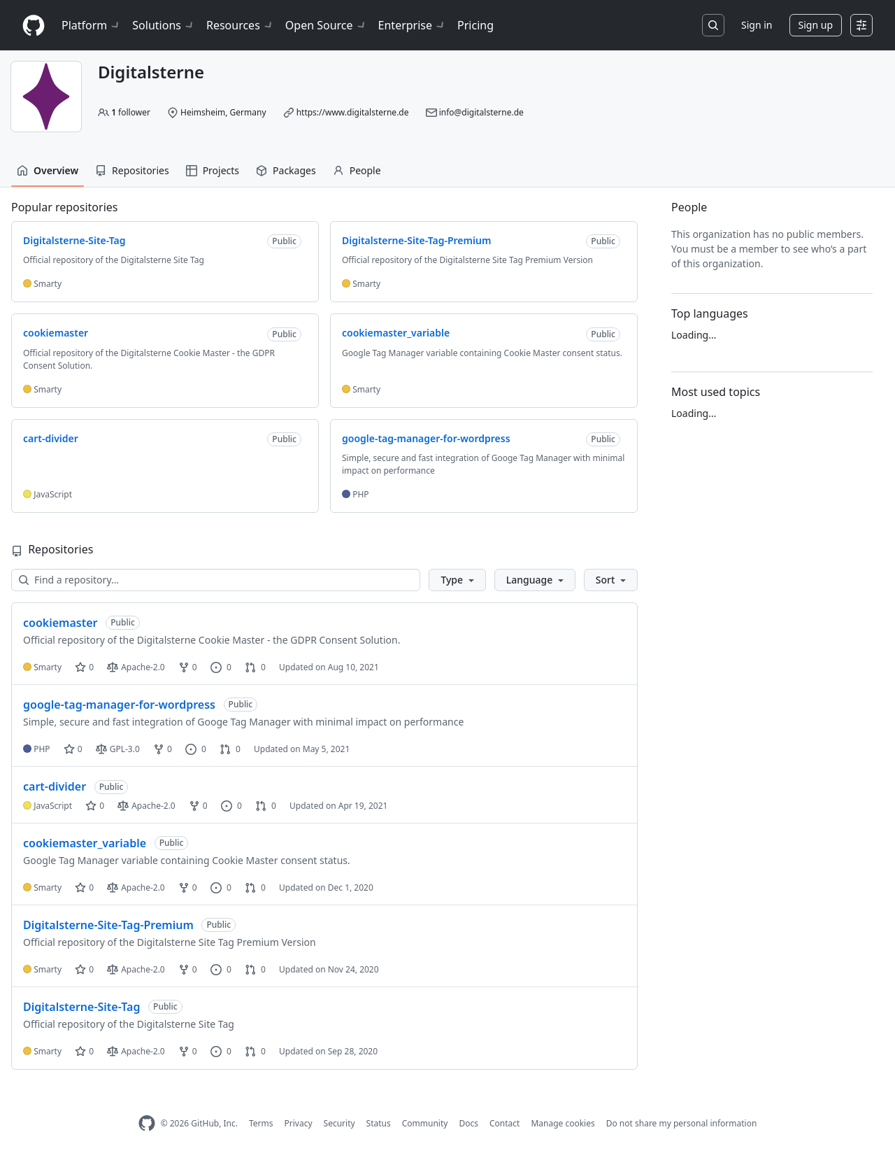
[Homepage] (33, 25)
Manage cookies (562, 1123)
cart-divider (54, 786)
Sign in (756, 24)
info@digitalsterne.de (481, 112)
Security (339, 1123)
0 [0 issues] (220, 667)
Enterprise (412, 25)
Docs (468, 1123)
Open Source (326, 25)
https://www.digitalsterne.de (352, 112)
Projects (212, 170)
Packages (286, 170)
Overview (47, 170)
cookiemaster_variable (84, 843)
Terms (261, 1123)
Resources (240, 25)
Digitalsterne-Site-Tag (81, 1006)
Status (378, 1123)
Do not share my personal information (681, 1123)
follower (130, 112)
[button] (457, 580)
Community (425, 1123)
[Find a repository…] (215, 580)
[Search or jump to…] (713, 25)
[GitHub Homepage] (146, 1123)
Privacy (299, 1123)
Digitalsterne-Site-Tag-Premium (108, 925)
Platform (91, 25)
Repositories (132, 170)
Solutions (163, 25)
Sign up (816, 24)
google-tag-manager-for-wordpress (119, 704)
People (357, 170)
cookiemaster (60, 622)
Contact (504, 1123)
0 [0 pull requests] (255, 667)
